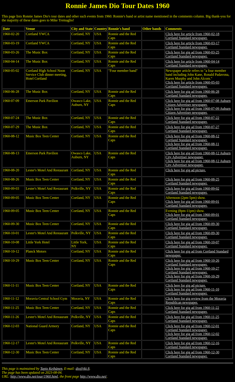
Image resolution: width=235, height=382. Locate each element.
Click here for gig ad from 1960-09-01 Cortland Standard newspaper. (192, 203)
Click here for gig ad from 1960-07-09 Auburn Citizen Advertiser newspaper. (198, 110)
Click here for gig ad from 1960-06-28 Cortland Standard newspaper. (192, 93)
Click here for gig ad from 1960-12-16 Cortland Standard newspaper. (192, 345)
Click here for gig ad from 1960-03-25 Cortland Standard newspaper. (192, 54)
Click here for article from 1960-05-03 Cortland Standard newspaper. (193, 84)
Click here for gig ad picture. (186, 170)
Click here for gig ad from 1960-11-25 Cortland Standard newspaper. (192, 319)
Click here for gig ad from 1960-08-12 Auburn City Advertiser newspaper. (198, 155)
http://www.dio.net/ (93, 376)
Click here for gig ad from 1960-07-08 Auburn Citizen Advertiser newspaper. (198, 103)
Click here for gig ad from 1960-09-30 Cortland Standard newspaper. (192, 226)
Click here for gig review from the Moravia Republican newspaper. (196, 300)
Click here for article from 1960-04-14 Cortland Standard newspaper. (193, 63)
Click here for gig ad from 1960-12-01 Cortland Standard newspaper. (192, 328)
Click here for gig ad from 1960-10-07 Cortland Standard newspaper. (192, 244)
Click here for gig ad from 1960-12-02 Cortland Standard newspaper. (192, 336)
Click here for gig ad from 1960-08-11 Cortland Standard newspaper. (192, 146)
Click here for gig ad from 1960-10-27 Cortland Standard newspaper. (192, 270)
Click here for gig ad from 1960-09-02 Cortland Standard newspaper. (192, 190)
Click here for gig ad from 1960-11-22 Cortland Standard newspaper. (192, 309)
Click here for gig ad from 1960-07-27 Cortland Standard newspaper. (192, 129)
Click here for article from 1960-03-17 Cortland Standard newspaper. (193, 45)
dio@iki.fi (83, 368)
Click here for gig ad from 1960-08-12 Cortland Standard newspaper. (192, 138)
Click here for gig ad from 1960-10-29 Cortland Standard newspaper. (192, 278)
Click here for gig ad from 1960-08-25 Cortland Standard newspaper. (192, 181)
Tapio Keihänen (51, 368)
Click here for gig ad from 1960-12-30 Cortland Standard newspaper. (192, 354)
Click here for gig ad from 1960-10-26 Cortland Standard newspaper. (192, 262)
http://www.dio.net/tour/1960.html (34, 376)
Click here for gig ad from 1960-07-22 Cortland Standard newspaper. (192, 120)
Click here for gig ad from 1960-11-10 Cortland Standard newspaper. (192, 291)
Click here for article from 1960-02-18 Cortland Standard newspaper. (193, 36)
